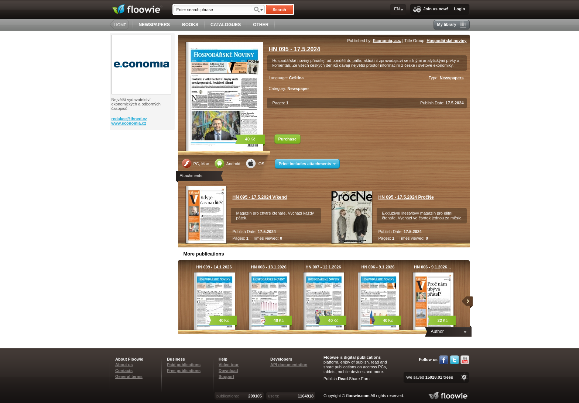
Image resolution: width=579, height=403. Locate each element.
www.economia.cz (129, 123)
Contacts (124, 370)
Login (459, 9)
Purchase (287, 139)
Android (227, 163)
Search (279, 9)
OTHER (260, 24)
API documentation (288, 364)
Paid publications (184, 364)
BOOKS (190, 24)
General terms (129, 376)
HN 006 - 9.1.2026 (378, 267)
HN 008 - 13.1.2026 (268, 267)
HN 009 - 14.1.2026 (214, 267)
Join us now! (430, 9)
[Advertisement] (143, 159)
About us (124, 364)
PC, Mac (195, 163)
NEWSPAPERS (154, 24)
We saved (429, 377)
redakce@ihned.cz (129, 119)
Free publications (184, 370)
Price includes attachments (307, 163)
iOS (255, 163)
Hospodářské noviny (446, 40)
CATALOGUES (225, 24)
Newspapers (452, 78)
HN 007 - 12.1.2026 (323, 267)
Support (226, 376)
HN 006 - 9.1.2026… (432, 267)
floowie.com (358, 395)
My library (451, 24)
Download (228, 370)
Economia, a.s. (387, 40)
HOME (120, 24)
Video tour (229, 364)
